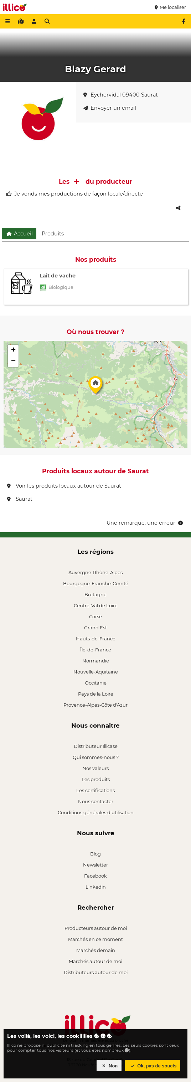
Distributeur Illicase (96, 746)
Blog (95, 854)
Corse (95, 616)
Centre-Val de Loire (96, 605)
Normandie (95, 661)
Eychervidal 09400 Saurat (120, 95)
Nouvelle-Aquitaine (95, 672)
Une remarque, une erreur (145, 523)
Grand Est (95, 627)
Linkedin (96, 887)
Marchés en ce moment (95, 939)
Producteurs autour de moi (95, 928)
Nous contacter (95, 801)
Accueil (19, 233)
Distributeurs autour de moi (96, 972)
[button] (95, 386)
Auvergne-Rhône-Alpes (95, 572)
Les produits (96, 779)
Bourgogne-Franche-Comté (95, 583)
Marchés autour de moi (95, 961)
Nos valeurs (95, 768)
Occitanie (96, 683)
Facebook (95, 876)
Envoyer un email (109, 108)
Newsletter (95, 865)
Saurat (19, 499)
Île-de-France (95, 649)
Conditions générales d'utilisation (96, 812)
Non (109, 1065)
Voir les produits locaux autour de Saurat (64, 486)
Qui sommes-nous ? (96, 757)
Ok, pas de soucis (153, 1065)
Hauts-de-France (95, 638)
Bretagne (95, 594)
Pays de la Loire (95, 694)
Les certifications (95, 790)
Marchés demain (95, 950)
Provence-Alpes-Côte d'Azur (95, 705)
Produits (53, 233)
